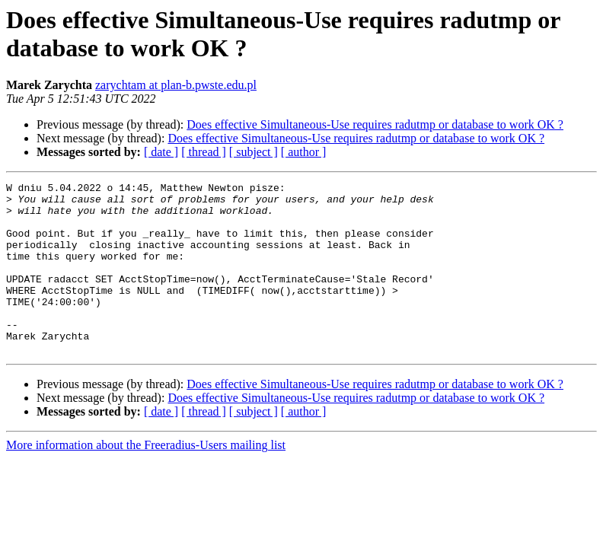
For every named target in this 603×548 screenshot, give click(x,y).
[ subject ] (253, 151)
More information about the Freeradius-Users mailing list (146, 479)
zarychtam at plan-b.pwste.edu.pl (176, 84)
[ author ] (304, 151)
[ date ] (161, 151)
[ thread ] (203, 151)
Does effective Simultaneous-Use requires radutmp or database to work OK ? (375, 124)
